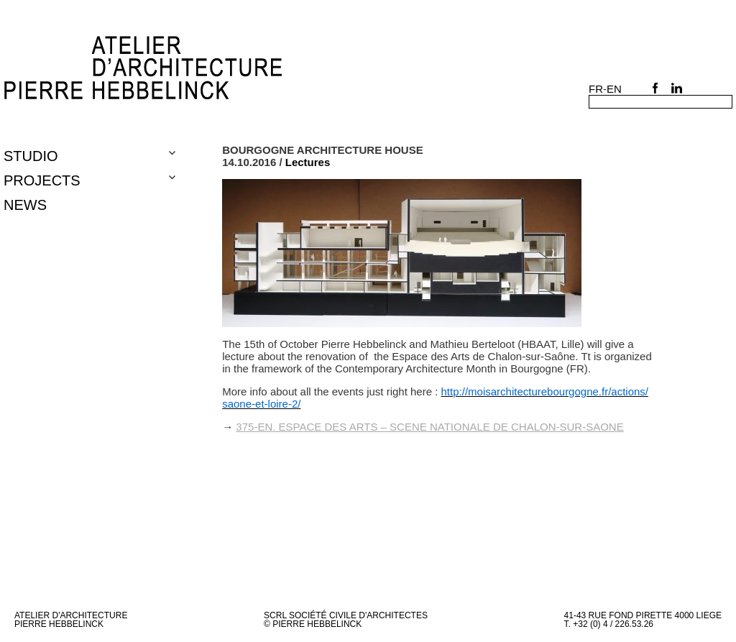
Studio (31, 156)
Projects (42, 180)
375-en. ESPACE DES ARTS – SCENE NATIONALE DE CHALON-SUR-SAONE (429, 427)
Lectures (308, 162)
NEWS (25, 205)
